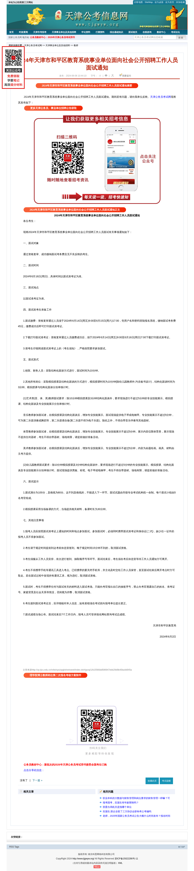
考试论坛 (175, 32)
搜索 (180, 37)
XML (120, 863)
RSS (11, 847)
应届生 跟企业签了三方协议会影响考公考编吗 (127, 811)
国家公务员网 (15, 37)
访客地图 (138, 2)
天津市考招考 (39, 32)
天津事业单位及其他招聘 (64, 32)
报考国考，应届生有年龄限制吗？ (121, 802)
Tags (16, 847)
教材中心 (161, 32)
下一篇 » (37, 780)
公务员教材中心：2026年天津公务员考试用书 (52, 37)
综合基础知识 (116, 32)
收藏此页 (152, 781)
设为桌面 (159, 2)
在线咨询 (147, 32)
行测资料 (100, 32)
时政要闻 (23, 32)
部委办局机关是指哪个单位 (117, 807)
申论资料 (85, 32)
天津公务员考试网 (33, 45)
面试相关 (132, 32)
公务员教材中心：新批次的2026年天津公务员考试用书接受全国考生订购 (65, 764)
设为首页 (169, 2)
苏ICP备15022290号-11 (126, 858)
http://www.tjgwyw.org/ (83, 858)
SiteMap (149, 2)
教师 (76, 45)
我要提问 (126, 75)
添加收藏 (180, 2)
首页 (11, 32)
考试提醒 (166, 781)
